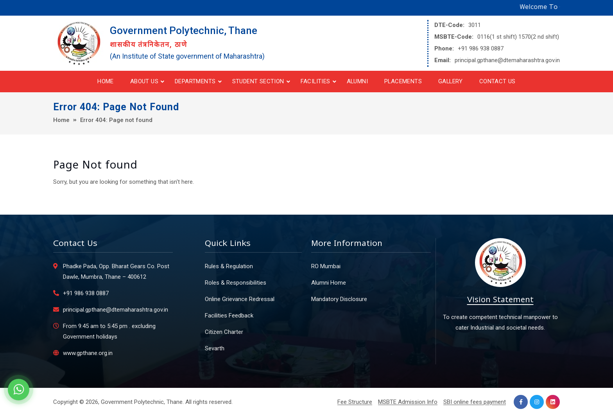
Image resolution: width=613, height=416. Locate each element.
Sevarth (214, 348)
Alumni (357, 81)
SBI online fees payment (474, 401)
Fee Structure (354, 401)
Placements (403, 81)
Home (105, 81)
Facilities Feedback (229, 315)
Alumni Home (328, 282)
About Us (144, 81)
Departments (195, 81)
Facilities (315, 81)
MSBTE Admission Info (407, 401)
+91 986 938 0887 (481, 48)
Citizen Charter (224, 331)
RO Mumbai (326, 266)
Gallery (450, 81)
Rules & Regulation (229, 266)
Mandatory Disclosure (339, 299)
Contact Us (497, 81)
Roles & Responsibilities (235, 282)
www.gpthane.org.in (88, 353)
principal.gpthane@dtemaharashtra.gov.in (507, 60)
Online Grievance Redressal (239, 299)
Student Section (258, 81)
